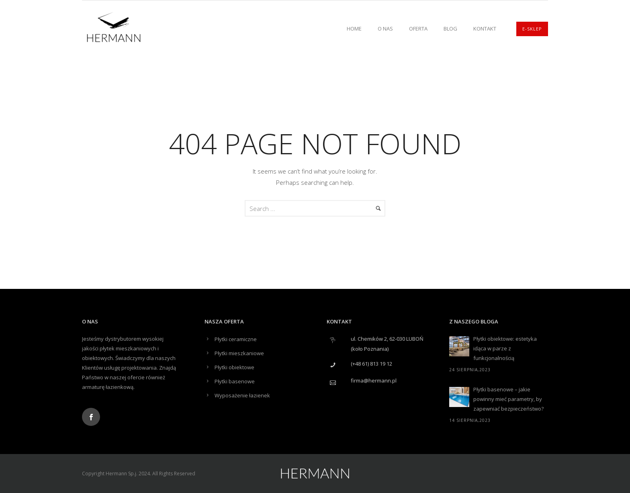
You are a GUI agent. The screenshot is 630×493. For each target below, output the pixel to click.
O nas (385, 28)
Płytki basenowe (235, 381)
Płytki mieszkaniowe (239, 353)
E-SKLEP (532, 29)
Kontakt (484, 28)
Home (354, 28)
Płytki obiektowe (234, 367)
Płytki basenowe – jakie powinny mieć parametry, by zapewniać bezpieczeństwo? (508, 399)
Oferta (418, 28)
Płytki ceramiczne (236, 339)
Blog (450, 28)
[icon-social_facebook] (91, 417)
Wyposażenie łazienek (242, 395)
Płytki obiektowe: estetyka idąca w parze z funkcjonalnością (505, 348)
